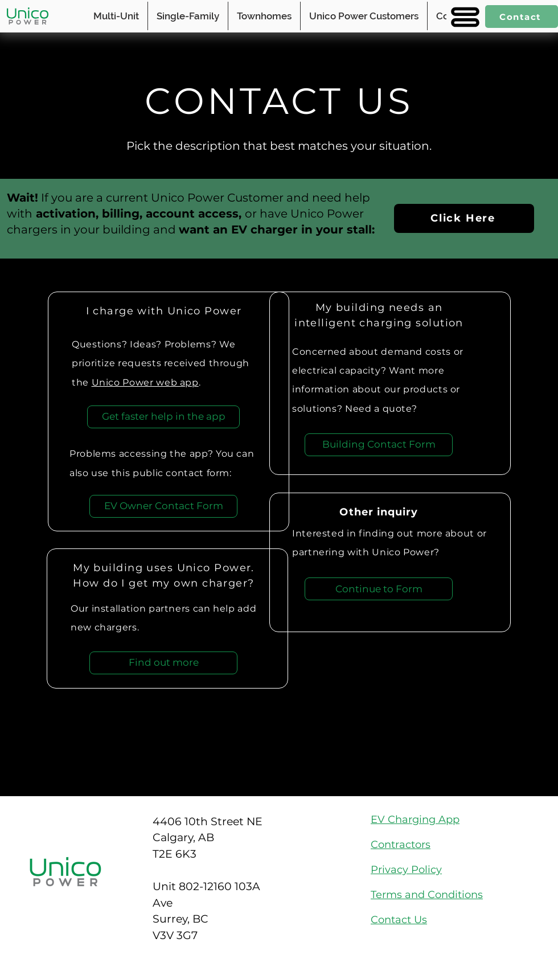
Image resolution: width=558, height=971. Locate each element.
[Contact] (521, 16)
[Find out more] (163, 663)
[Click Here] (464, 218)
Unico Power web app (145, 382)
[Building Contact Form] (379, 444)
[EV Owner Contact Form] (163, 506)
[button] (464, 17)
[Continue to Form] (379, 588)
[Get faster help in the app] (163, 416)
